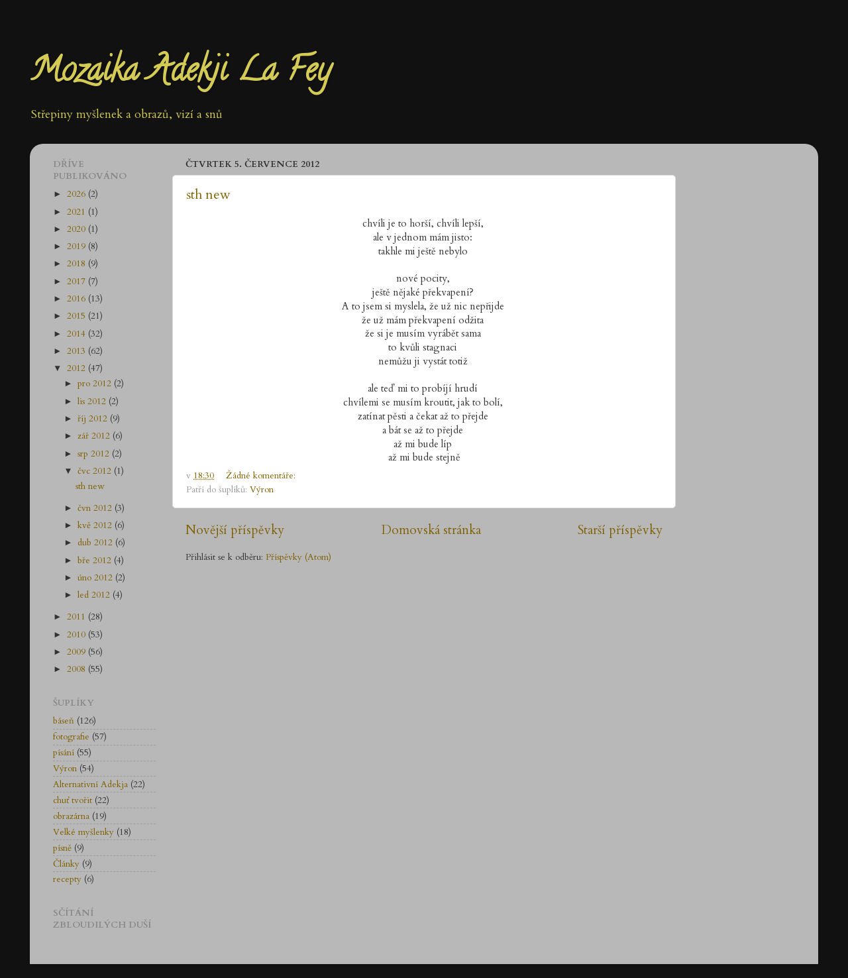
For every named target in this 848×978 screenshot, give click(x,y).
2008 (77, 669)
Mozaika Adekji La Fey (180, 73)
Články (66, 864)
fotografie (71, 737)
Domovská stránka (431, 530)
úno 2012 (96, 578)
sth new (208, 194)
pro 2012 (96, 384)
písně (62, 848)
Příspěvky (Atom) (298, 557)
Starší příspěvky (620, 530)
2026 (77, 194)
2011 (77, 617)
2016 (77, 299)
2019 (77, 246)
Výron (262, 490)
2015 (77, 316)
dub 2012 (96, 543)
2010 (77, 635)
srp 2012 (95, 454)
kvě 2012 (96, 525)
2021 (77, 212)
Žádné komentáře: (262, 476)
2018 (77, 264)
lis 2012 (93, 402)
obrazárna (71, 816)
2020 (77, 229)
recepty (67, 879)
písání (63, 753)
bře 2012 (96, 561)
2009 (77, 652)
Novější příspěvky (235, 530)
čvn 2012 (96, 508)
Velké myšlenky (83, 832)
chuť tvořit (72, 800)
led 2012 (95, 595)
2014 (77, 334)
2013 (77, 351)
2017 (77, 282)
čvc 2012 (96, 471)
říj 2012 (94, 419)
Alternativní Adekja (90, 784)
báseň (63, 721)
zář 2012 (95, 436)
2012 (77, 368)
